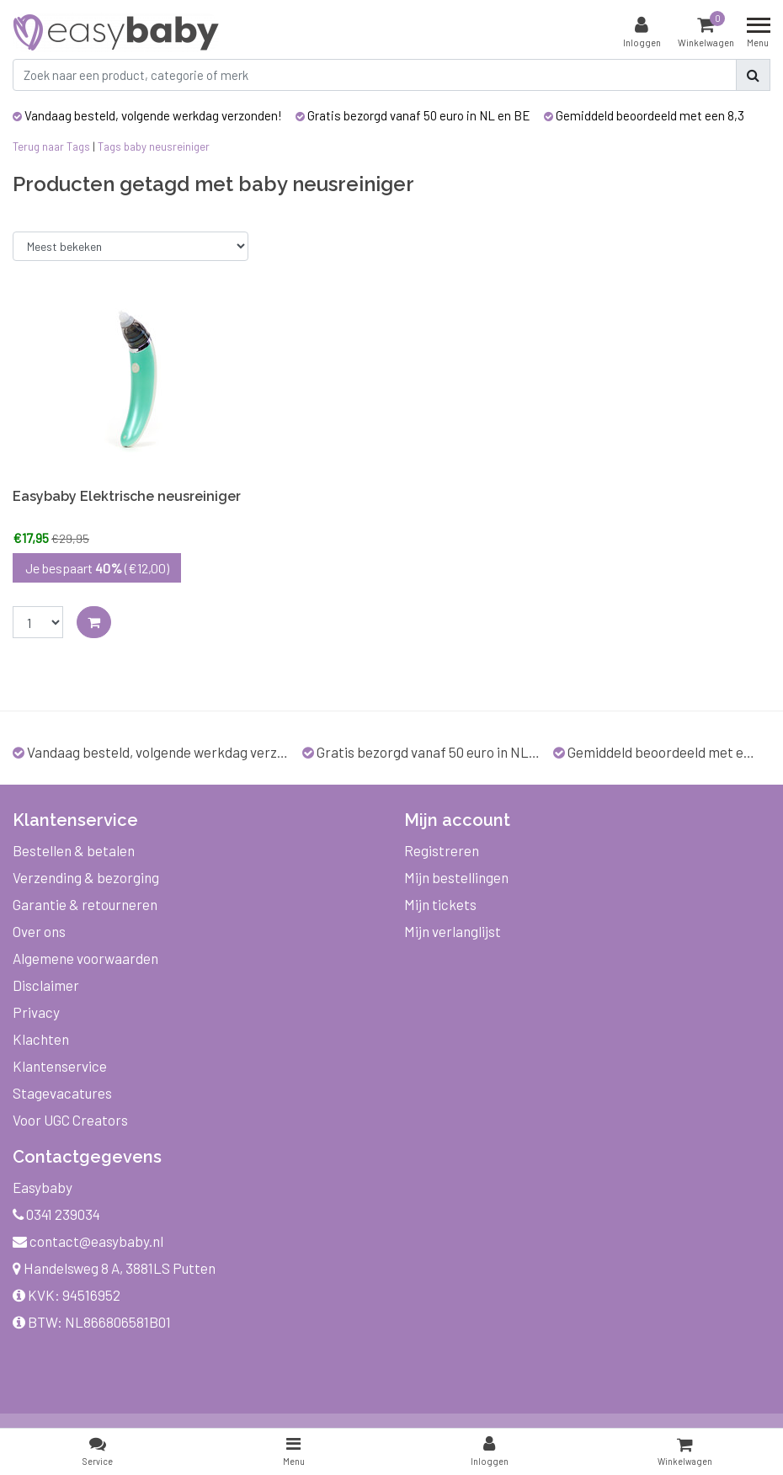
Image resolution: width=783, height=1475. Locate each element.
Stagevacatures (62, 1092)
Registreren (441, 850)
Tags (109, 146)
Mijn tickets (440, 904)
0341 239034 (56, 1214)
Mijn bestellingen (456, 877)
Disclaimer (46, 985)
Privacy (36, 1012)
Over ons (39, 931)
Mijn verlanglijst (452, 931)
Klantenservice (60, 1065)
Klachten (41, 1038)
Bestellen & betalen (74, 850)
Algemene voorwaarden (85, 958)
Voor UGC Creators (70, 1119)
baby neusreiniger (167, 146)
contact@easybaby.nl (88, 1241)
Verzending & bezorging (86, 877)
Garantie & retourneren (85, 904)
